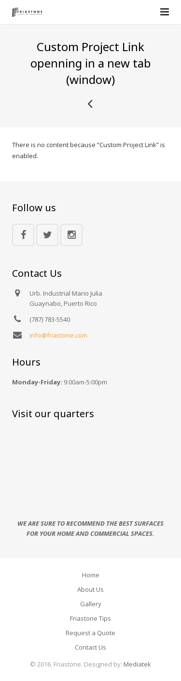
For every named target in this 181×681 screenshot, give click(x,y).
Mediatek (137, 664)
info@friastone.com (58, 335)
